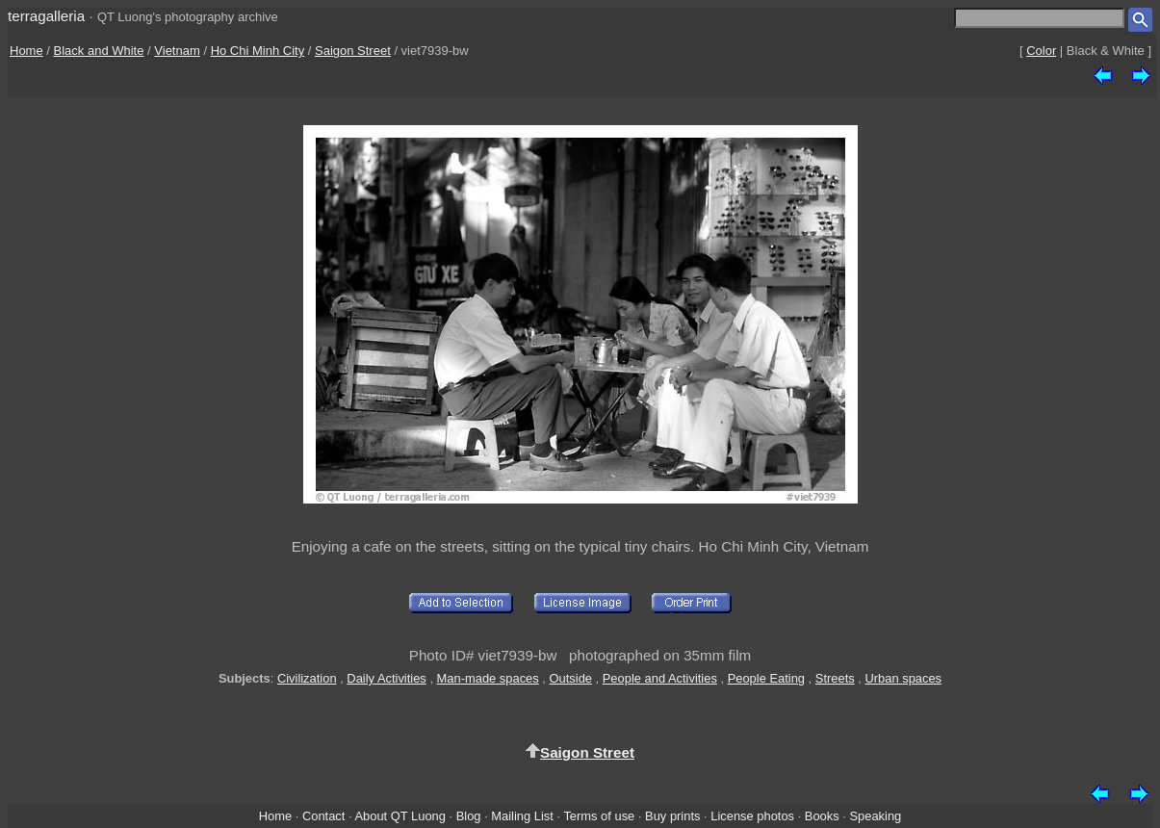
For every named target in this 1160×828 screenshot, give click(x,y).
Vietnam (176, 50)
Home (26, 50)
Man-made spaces (488, 678)
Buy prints (672, 816)
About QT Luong (399, 816)
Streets (835, 678)
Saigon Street (353, 50)
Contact (323, 816)
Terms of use (598, 816)
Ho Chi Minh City (258, 50)
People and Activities (660, 678)
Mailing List (522, 816)
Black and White (99, 50)
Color (1041, 50)
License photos (752, 816)
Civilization (307, 678)
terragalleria (46, 16)
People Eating (766, 678)
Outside (571, 678)
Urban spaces (902, 678)
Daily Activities (386, 678)
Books (822, 816)
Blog (468, 816)
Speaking (875, 816)
